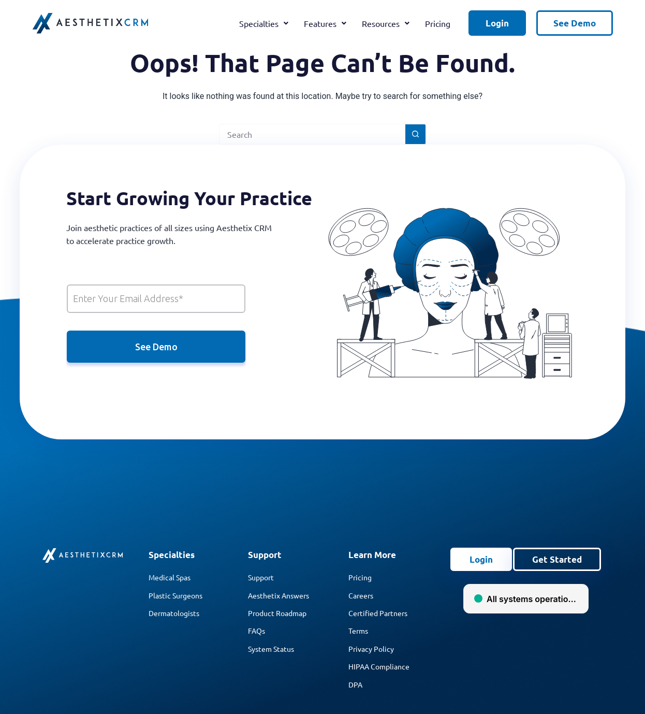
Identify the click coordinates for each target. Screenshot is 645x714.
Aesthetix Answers (278, 595)
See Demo (574, 23)
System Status (271, 648)
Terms (358, 630)
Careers (360, 595)
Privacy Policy (371, 648)
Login (497, 23)
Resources (385, 23)
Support (261, 577)
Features (325, 23)
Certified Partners (377, 613)
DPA (355, 684)
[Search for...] (312, 134)
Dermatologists (174, 613)
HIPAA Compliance (378, 666)
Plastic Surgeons (175, 595)
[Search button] (415, 134)
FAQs (256, 630)
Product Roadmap (277, 613)
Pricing (437, 23)
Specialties (263, 23)
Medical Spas (169, 577)
